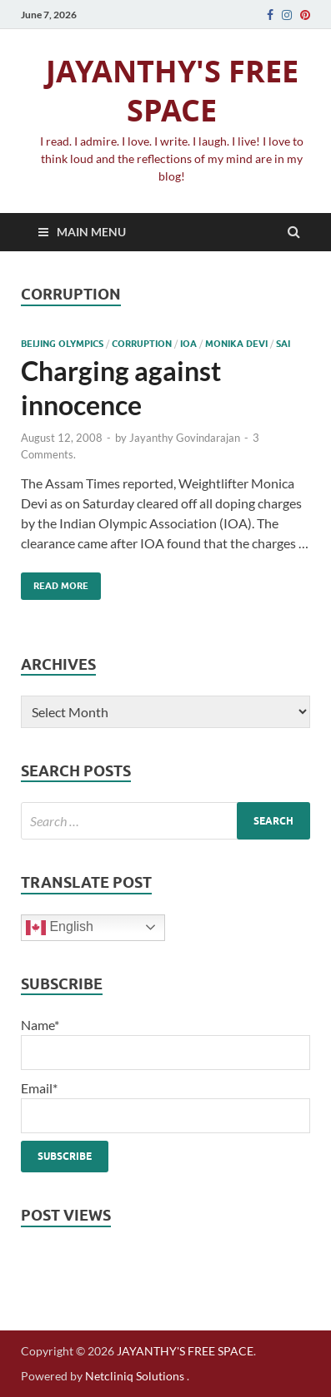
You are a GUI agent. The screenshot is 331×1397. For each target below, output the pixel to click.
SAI (283, 343)
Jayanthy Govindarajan (184, 437)
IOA (188, 343)
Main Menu (91, 232)
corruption (142, 343)
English (59, 928)
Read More (54, 582)
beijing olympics (62, 343)
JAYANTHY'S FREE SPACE (172, 91)
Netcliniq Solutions (134, 1376)
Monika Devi (236, 343)
